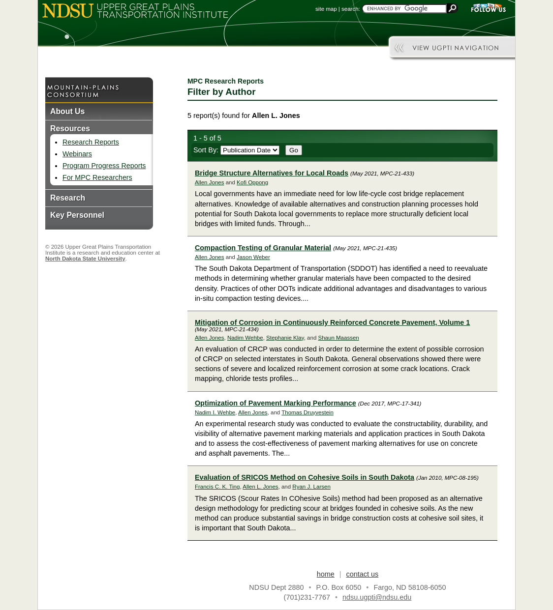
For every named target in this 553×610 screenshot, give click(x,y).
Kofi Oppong (252, 182)
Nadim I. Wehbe (215, 412)
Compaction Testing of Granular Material (263, 248)
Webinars (77, 154)
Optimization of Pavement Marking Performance (275, 403)
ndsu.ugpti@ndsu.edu (376, 597)
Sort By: (236, 150)
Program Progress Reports (104, 166)
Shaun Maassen (338, 338)
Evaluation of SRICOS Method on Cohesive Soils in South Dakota (304, 477)
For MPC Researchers (97, 177)
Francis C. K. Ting (217, 487)
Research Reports (90, 142)
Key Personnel (77, 215)
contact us (362, 574)
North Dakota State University (85, 258)
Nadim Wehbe (245, 338)
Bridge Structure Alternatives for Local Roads (271, 173)
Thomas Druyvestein (307, 412)
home (326, 574)
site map (326, 9)
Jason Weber (253, 257)
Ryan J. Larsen (311, 487)
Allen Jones (209, 182)
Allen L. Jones (260, 487)
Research (67, 198)
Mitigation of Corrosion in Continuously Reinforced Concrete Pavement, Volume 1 (332, 322)
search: (350, 9)
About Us (67, 111)
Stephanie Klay (285, 338)
